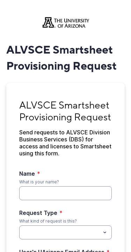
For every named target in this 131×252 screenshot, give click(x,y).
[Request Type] (59, 232)
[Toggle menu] (105, 232)
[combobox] (65, 232)
